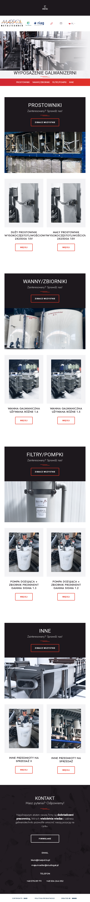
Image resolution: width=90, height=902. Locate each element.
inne (71, 82)
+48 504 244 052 (54, 881)
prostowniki (23, 82)
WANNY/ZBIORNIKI (41, 82)
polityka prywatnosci (45, 898)
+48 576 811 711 (34, 881)
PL (71, 23)
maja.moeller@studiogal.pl (45, 865)
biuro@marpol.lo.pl (40, 860)
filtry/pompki (59, 82)
